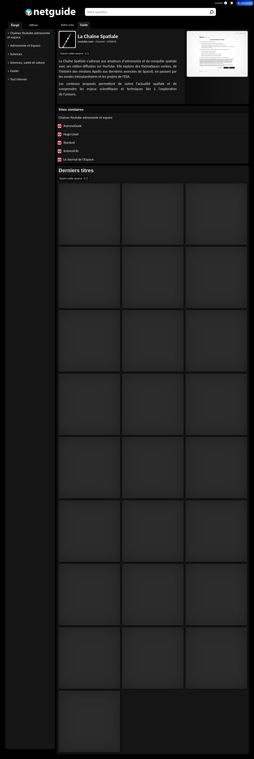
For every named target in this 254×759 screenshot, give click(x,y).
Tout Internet (18, 79)
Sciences (16, 54)
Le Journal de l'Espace (76, 159)
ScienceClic (68, 151)
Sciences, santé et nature (27, 63)
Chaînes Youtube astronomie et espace (28, 35)
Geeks (14, 71)
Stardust (66, 142)
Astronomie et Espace (25, 45)
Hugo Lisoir (68, 134)
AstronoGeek (70, 126)
